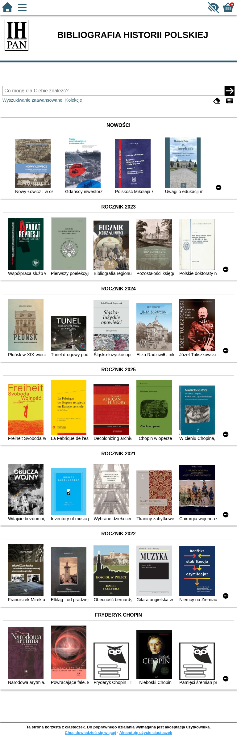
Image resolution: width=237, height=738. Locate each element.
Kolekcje (73, 100)
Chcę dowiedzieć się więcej (90, 732)
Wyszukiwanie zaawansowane (32, 100)
